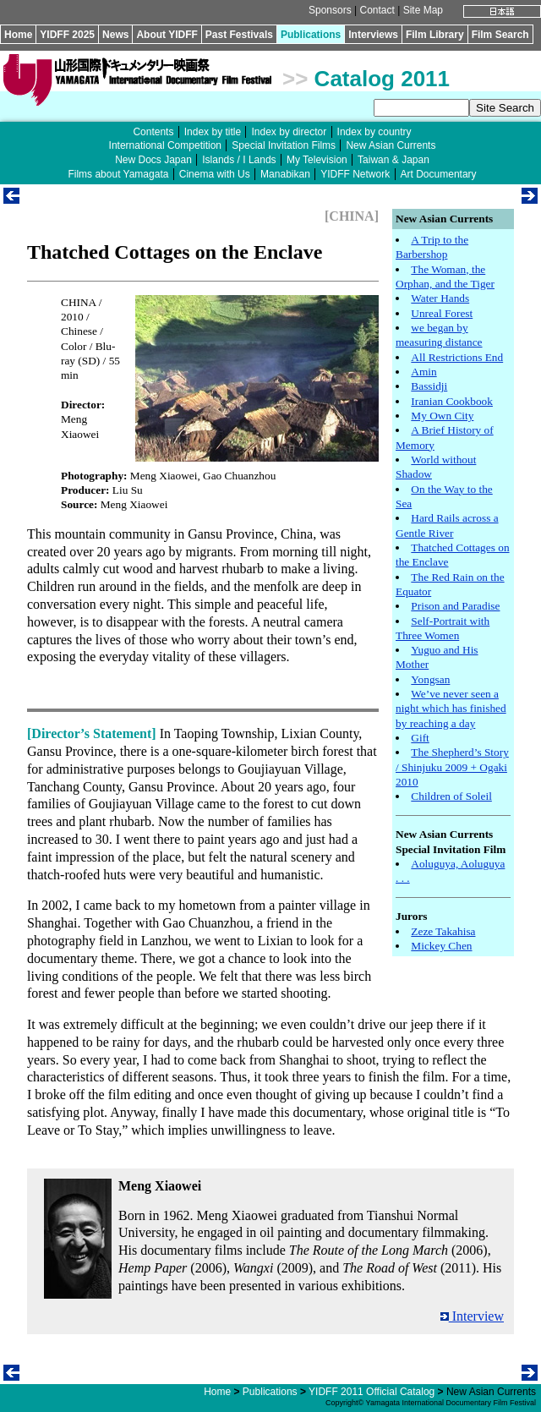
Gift (420, 737)
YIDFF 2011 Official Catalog (371, 1392)
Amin (423, 371)
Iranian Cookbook (452, 401)
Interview (472, 1316)
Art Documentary (439, 174)
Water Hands (440, 298)
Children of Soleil (451, 796)
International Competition (165, 145)
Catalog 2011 (382, 78)
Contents (153, 132)
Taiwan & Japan (393, 160)
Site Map (423, 10)
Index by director (288, 132)
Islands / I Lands (239, 160)
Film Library (435, 35)
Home (18, 35)
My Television (317, 160)
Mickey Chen (441, 945)
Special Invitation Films (284, 145)
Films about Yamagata (118, 174)
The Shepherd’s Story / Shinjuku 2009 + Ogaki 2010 (452, 767)
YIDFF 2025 (67, 35)
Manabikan (285, 174)
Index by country (374, 132)
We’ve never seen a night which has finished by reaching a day (451, 708)
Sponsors (330, 10)
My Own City (442, 415)
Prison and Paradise (455, 605)
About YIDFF (166, 35)
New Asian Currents (390, 145)
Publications (311, 35)
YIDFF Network (355, 174)
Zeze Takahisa (443, 931)
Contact (376, 10)
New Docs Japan (153, 160)
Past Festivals (239, 35)
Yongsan (430, 679)
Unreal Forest (442, 313)
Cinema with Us (214, 174)
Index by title (212, 132)
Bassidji (429, 386)
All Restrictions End (457, 357)
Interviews (373, 35)
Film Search (500, 35)
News (115, 35)
